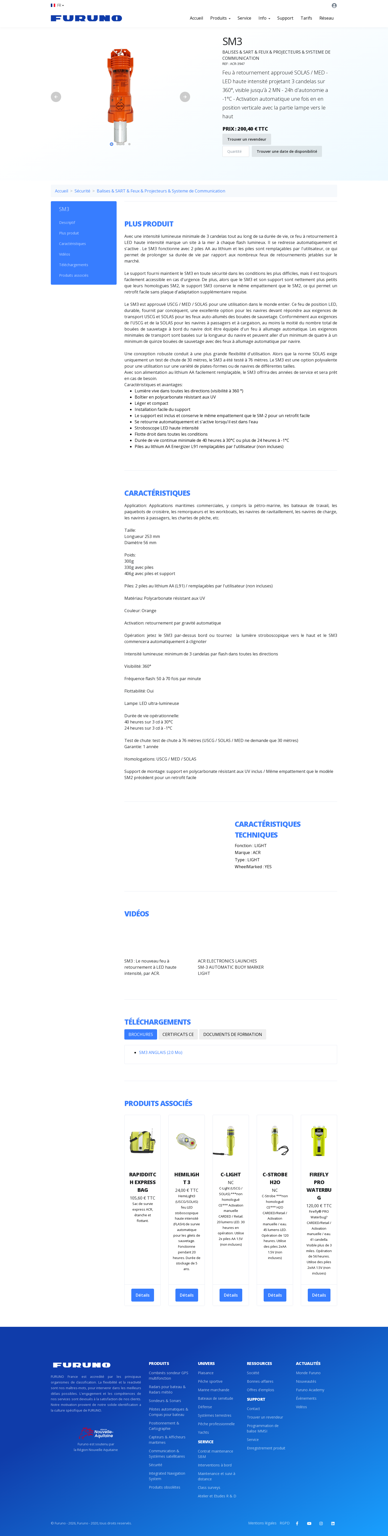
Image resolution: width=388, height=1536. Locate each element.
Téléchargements (73, 264)
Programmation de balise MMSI (263, 1428)
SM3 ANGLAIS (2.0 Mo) (160, 1052)
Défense (205, 1406)
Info (264, 18)
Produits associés (73, 275)
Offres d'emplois (260, 1389)
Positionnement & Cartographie (164, 1426)
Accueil (196, 18)
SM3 (64, 209)
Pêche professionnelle (216, 1423)
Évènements (306, 1398)
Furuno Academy (310, 1389)
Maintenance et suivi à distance (216, 1476)
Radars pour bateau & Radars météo (167, 1389)
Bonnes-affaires (260, 1381)
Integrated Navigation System (167, 1476)
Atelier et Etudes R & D (217, 1495)
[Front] (86, 18)
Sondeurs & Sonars (165, 1400)
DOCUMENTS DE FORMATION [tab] (232, 1034)
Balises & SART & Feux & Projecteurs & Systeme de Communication (161, 191)
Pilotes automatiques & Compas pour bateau (168, 1412)
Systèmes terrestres (214, 1415)
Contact (253, 1408)
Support (285, 18)
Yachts (203, 1432)
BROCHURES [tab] (140, 1034)
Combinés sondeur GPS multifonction (168, 1375)
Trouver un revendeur (246, 139)
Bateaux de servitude (215, 1398)
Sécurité (82, 191)
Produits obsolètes (164, 1487)
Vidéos (64, 254)
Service (244, 18)
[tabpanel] (120, 97)
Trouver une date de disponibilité (287, 151)
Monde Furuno (308, 1372)
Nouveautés (306, 1381)
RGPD (285, 1523)
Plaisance (206, 1372)
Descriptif (67, 222)
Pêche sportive (210, 1381)
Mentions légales (262, 1523)
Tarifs (306, 18)
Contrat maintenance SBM (215, 1454)
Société (253, 1372)
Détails (143, 1295)
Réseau (326, 18)
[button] (57, 5)
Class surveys (209, 1487)
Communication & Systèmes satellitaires (167, 1453)
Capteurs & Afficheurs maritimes (167, 1439)
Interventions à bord (215, 1465)
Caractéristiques (72, 243)
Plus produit (69, 233)
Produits (220, 18)
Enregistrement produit (266, 1448)
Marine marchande (213, 1389)
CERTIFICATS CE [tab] (178, 1034)
